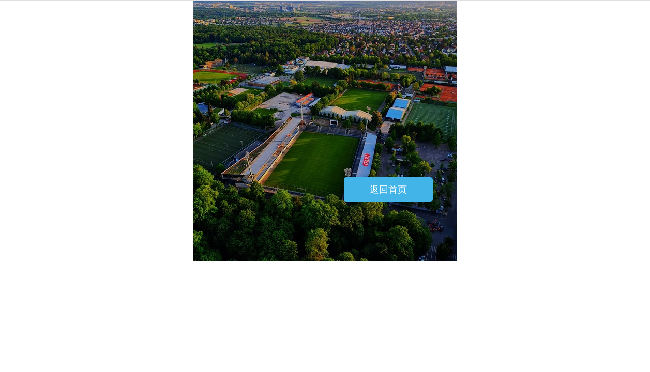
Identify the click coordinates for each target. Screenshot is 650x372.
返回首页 (388, 189)
